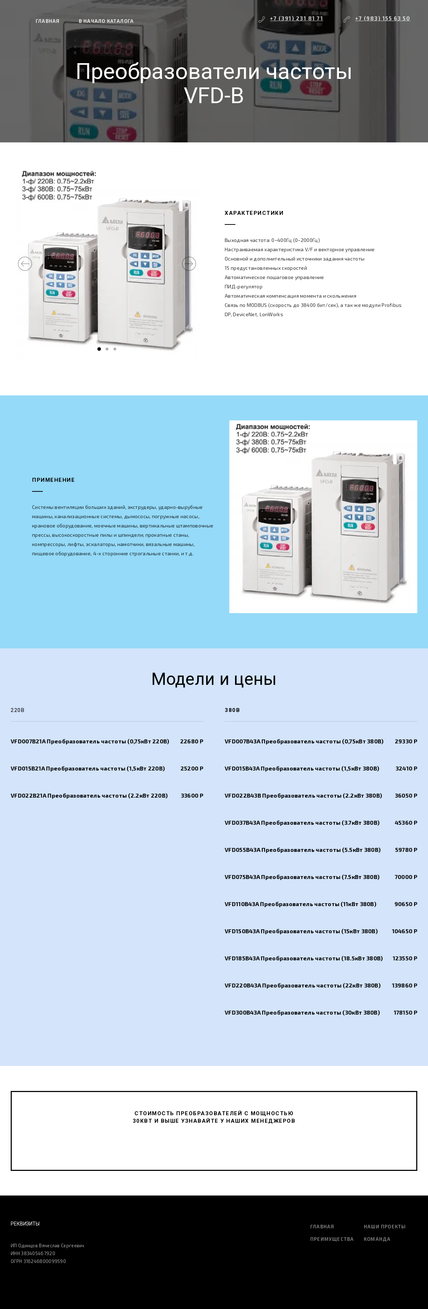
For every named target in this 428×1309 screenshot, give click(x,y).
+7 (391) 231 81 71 (296, 18)
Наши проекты (385, 1226)
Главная (48, 21)
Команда (377, 1239)
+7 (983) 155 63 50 (382, 18)
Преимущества (332, 1239)
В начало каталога (106, 21)
